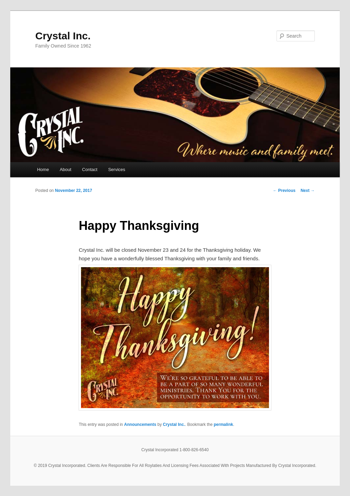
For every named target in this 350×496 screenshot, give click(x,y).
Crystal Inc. (63, 35)
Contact (89, 169)
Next (307, 190)
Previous (284, 190)
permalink (223, 424)
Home (43, 169)
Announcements (140, 424)
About (65, 169)
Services (116, 169)
